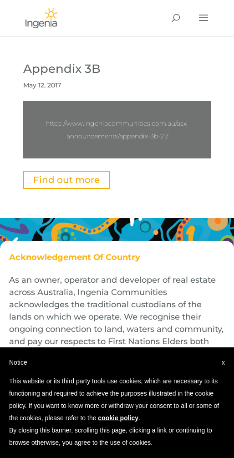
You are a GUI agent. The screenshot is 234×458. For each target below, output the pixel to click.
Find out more (66, 179)
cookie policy (118, 418)
